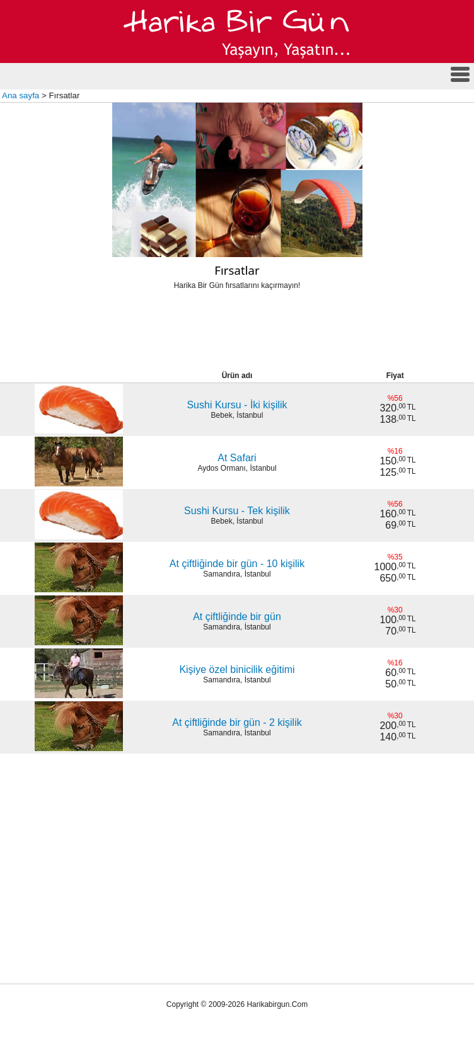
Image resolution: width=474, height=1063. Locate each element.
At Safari (236, 457)
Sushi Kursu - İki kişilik (237, 404)
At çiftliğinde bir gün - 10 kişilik (237, 563)
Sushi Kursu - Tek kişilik (237, 510)
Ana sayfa (20, 95)
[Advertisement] (237, 334)
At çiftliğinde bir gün (237, 616)
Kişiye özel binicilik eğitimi (236, 669)
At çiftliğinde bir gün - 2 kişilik (236, 722)
